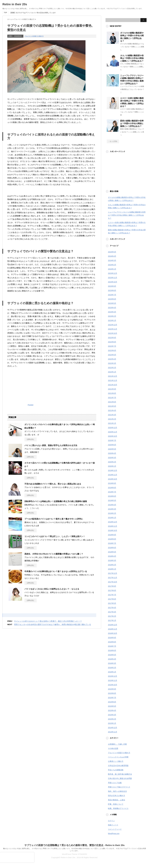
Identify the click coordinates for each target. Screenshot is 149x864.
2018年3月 (112, 560)
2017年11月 (112, 578)
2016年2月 (112, 668)
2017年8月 (112, 590)
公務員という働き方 (115, 761)
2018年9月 (112, 535)
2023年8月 (112, 290)
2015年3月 (112, 715)
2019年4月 (112, 505)
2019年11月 (112, 475)
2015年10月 (112, 685)
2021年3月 (112, 415)
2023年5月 (112, 303)
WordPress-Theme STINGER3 (74, 854)
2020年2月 (112, 462)
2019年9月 (112, 483)
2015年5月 (112, 706)
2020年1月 (112, 466)
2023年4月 (112, 308)
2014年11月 (112, 732)
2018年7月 (112, 543)
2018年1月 (112, 569)
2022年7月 (112, 346)
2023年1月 (112, 320)
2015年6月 (112, 702)
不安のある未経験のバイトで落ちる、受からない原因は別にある (52, 484)
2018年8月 (112, 539)
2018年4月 (112, 556)
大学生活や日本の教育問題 (118, 766)
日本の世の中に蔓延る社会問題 (120, 778)
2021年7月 (112, 398)
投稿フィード (113, 825)
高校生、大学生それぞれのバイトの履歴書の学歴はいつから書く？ (53, 554)
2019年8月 (112, 488)
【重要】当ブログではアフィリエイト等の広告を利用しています (33, 13)
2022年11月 (112, 329)
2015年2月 (112, 719)
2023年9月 (112, 286)
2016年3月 (112, 663)
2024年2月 (112, 265)
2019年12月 (112, 470)
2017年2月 (112, 616)
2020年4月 (112, 453)
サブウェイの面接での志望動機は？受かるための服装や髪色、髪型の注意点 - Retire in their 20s (74, 845)
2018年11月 (112, 526)
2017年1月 (112, 620)
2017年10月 (112, 582)
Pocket (30, 405)
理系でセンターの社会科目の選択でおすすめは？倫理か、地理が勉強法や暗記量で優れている (52, 624)
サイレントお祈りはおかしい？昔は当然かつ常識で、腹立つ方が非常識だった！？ (48, 621)
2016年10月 (112, 633)
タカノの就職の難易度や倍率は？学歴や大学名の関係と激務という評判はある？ (132, 58)
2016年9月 (112, 638)
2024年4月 (112, 256)
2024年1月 (112, 269)
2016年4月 (112, 659)
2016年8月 (112, 642)
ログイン (111, 821)
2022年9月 (112, 338)
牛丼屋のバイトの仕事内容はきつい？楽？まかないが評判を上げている (55, 571)
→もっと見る (112, 141)
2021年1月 (112, 423)
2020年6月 (112, 445)
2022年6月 (112, 350)
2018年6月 (112, 548)
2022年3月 (112, 363)
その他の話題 (113, 748)
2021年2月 (112, 419)
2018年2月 (112, 565)
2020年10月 (112, 436)
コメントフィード (115, 829)
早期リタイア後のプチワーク (119, 787)
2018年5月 (112, 552)
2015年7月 (112, 698)
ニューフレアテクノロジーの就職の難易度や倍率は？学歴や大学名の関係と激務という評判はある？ (127, 215)
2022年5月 (112, 355)
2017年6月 (112, 599)
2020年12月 (112, 428)
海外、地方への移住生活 (117, 791)
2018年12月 (112, 522)
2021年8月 (112, 393)
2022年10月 (112, 333)
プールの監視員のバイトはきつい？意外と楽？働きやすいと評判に (53, 519)
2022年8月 (112, 342)
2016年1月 (112, 672)
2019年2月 (112, 513)
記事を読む (30, 439)
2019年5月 (112, 500)
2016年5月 (112, 655)
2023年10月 (112, 282)
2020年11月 (112, 432)
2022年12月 (112, 325)
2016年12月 (112, 625)
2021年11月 (112, 380)
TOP (5, 12)
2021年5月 (112, 406)
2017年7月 (112, 595)
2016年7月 (112, 646)
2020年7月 (112, 440)
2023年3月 (112, 312)
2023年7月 (112, 295)
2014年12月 (112, 728)
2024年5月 (112, 252)
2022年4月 (112, 359)
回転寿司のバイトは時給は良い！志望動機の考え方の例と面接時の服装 (55, 501)
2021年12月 (112, 376)
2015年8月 (112, 693)
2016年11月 (112, 629)
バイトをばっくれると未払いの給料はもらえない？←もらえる (51, 589)
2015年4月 (112, 710)
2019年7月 (112, 492)
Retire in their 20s (14, 4)
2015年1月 (112, 723)
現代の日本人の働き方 (116, 796)
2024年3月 (112, 260)
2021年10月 (112, 385)
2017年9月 (112, 586)
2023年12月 (112, 273)
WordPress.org (113, 833)
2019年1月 (112, 518)
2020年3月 (112, 458)
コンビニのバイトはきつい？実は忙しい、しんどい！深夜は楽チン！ (54, 536)
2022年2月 (112, 368)
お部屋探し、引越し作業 (117, 744)
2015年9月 (112, 689)
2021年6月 (112, 402)
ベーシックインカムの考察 (118, 757)
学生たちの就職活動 (115, 770)
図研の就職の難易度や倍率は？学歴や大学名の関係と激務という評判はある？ (132, 123)
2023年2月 (112, 316)
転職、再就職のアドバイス (118, 808)
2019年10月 (112, 479)
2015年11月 (112, 680)
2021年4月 (112, 410)
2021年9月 (112, 389)
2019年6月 (112, 496)
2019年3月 (112, 509)
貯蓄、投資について (115, 804)
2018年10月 (112, 530)
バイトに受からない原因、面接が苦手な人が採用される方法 (50, 445)
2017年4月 (112, 608)
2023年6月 (112, 299)
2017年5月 (112, 603)
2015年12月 (112, 676)
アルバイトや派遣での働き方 (34, 36)
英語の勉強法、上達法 (116, 800)
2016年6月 (112, 650)
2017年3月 (112, 612)
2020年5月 (112, 449)
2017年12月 (112, 573)
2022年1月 (112, 372)
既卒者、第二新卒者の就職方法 (120, 774)
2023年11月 (112, 278)
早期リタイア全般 (115, 783)
